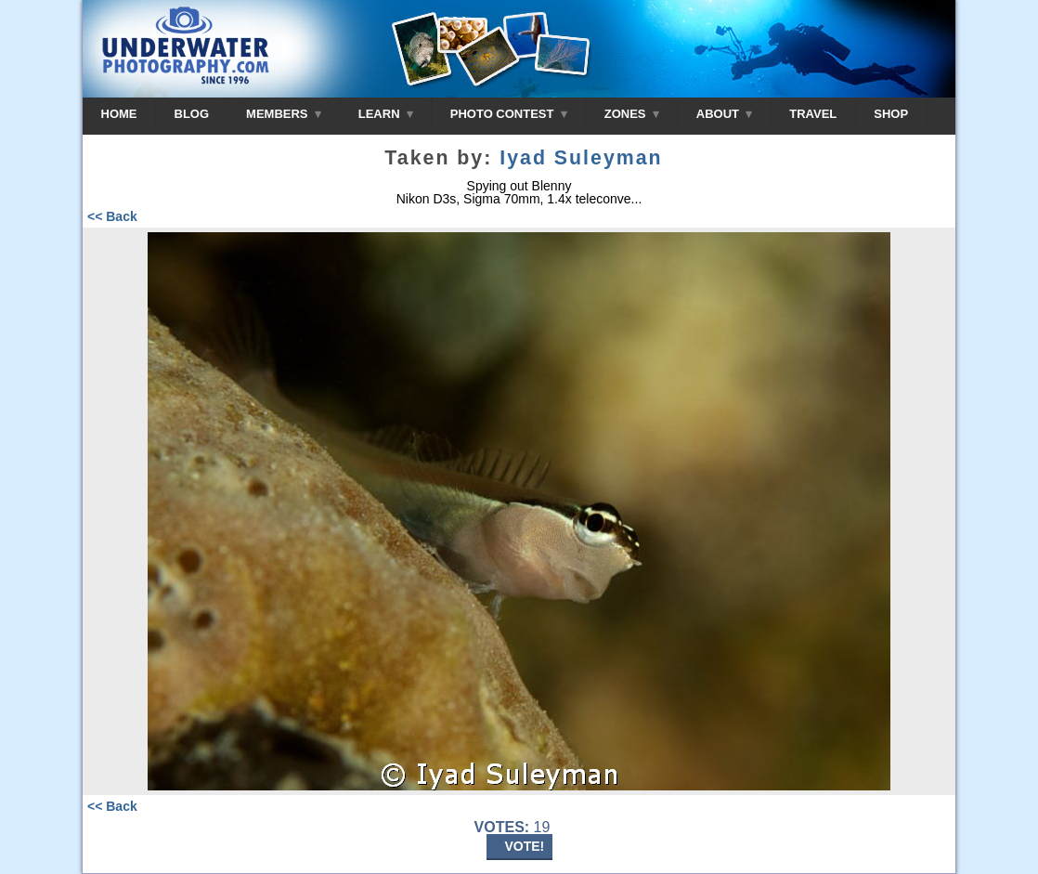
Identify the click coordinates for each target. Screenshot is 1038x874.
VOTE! (525, 846)
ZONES (631, 114)
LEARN (385, 114)
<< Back (112, 216)
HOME (119, 114)
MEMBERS (283, 114)
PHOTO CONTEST (508, 114)
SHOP (891, 114)
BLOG (192, 114)
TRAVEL (813, 114)
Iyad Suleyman (581, 158)
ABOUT (724, 114)
